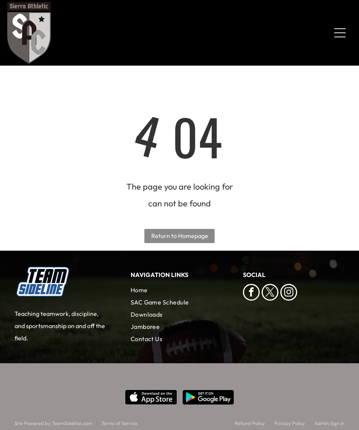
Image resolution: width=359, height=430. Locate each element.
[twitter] (270, 293)
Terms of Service (119, 423)
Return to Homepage (179, 236)
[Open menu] (340, 33)
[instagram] (288, 293)
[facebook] (251, 293)
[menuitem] (180, 290)
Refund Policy (250, 423)
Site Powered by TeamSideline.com (53, 423)
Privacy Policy (289, 423)
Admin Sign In (329, 423)
